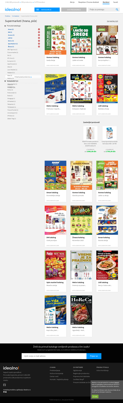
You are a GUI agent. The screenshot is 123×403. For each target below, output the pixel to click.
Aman (11, 29)
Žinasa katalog (78, 237)
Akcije (72, 2)
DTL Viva (10, 58)
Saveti (115, 2)
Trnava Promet (12, 110)
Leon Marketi (12, 70)
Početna (7, 16)
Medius (10, 78)
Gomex (11, 35)
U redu (95, 396)
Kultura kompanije (56, 373)
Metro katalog (52, 106)
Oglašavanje (77, 370)
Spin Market (13, 44)
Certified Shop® (78, 379)
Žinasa (11, 46)
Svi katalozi (15, 16)
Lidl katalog (103, 106)
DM (10, 32)
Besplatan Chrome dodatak (88, 2)
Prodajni (11, 87)
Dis (9, 55)
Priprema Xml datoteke (81, 376)
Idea (9, 67)
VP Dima (10, 116)
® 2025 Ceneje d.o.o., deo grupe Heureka (61, 400)
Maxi (9, 75)
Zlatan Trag (11, 118)
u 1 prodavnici (90, 149)
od (90, 151)
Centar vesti (54, 376)
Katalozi (106, 2)
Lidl (10, 38)
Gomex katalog (52, 57)
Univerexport (12, 113)
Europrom (11, 61)
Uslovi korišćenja (102, 370)
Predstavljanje (55, 370)
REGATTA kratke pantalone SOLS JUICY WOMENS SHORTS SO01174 (90, 144)
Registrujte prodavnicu (81, 373)
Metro (11, 41)
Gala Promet (12, 64)
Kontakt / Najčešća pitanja (59, 379)
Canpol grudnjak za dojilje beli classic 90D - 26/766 (109, 143)
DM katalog (51, 237)
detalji (117, 382)
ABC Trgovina (12, 49)
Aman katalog (52, 192)
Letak (10, 84)
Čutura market (12, 52)
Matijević (11, 72)
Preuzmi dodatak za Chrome (83, 382)
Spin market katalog (55, 282)
